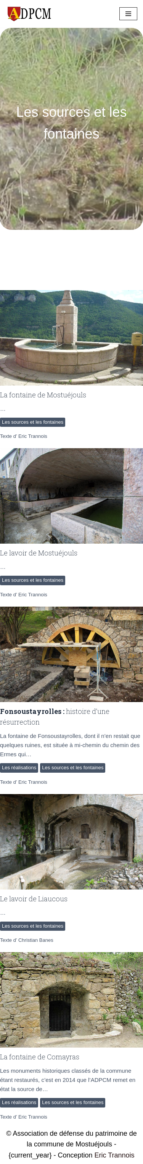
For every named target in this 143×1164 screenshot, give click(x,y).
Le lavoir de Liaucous (33, 898)
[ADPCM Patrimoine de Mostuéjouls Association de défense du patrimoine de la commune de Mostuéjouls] (28, 14)
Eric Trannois (32, 436)
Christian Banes (35, 940)
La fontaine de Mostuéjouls (43, 394)
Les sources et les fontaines (32, 422)
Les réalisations (19, 767)
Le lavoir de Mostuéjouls (38, 552)
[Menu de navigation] (128, 13)
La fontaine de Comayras (39, 1056)
